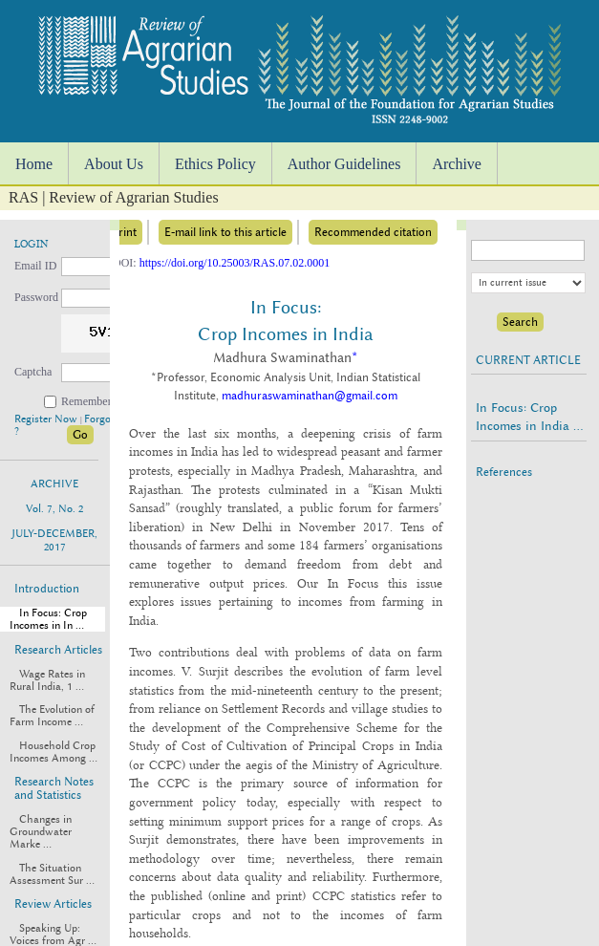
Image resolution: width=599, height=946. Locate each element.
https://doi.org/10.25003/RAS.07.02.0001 (234, 262)
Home (34, 164)
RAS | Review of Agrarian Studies (114, 197)
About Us (113, 164)
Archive (456, 164)
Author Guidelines (344, 164)
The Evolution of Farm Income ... (52, 715)
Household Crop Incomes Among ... (53, 752)
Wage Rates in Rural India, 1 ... (47, 680)
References (504, 472)
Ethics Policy (215, 164)
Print (124, 232)
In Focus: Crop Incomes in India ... (529, 416)
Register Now (47, 419)
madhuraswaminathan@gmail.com (309, 395)
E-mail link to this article (225, 232)
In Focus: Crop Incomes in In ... (48, 619)
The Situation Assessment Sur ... (52, 874)
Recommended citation (373, 232)
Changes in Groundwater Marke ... (41, 831)
